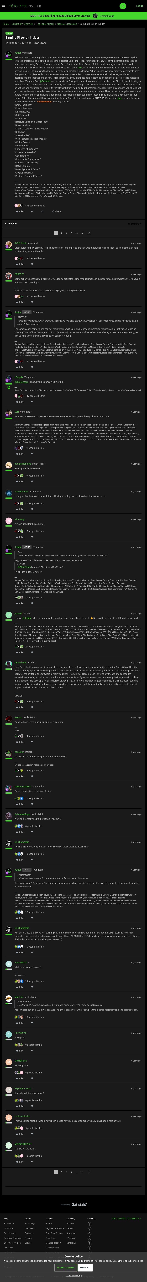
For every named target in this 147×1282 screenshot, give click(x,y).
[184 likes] (30, 361)
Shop (6, 1218)
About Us (71, 1223)
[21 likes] (29, 646)
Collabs (28, 1242)
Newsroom (71, 1233)
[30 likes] (29, 597)
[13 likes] (29, 770)
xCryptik (19, 377)
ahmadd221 (21, 962)
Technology (30, 1223)
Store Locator (10, 1233)
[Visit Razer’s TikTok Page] (89, 1248)
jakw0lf (18, 613)
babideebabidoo (23, 463)
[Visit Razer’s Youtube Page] (89, 1243)
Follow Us (91, 1218)
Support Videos (52, 1247)
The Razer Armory (45, 23)
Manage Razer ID (53, 1242)
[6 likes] (28, 1072)
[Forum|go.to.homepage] (25, 6)
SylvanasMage (22, 814)
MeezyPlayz (21, 1060)
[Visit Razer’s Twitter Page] (89, 1238)
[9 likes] (28, 1044)
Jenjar (18, 52)
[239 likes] (30, 258)
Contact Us (71, 1242)
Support (49, 1218)
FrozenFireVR (21, 491)
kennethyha (20, 662)
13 (82, 232)
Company (71, 1218)
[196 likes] (30, 296)
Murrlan (19, 997)
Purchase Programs (12, 1238)
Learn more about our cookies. (128, 1260)
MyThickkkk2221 (23, 1143)
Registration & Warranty (56, 1228)
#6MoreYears (21, 381)
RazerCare (50, 1238)
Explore (28, 1218)
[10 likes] (29, 798)
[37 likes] (29, 475)
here (80, 67)
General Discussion (67, 23)
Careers (70, 1228)
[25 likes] (29, 531)
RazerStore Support (54, 1233)
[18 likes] (29, 701)
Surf (17, 411)
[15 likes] (29, 946)
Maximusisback (23, 786)
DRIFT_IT (19, 274)
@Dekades (45, 81)
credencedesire (22, 1116)
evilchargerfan (22, 841)
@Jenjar (26, 618)
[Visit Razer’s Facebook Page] (89, 1224)
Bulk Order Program (12, 1242)
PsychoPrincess (23, 1088)
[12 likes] (29, 912)
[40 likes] (29, 503)
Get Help (49, 1223)
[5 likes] (28, 1128)
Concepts (29, 1233)
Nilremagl (20, 519)
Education (8, 1247)
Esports (28, 1238)
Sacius (18, 717)
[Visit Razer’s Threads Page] (89, 1233)
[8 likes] (28, 826)
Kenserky (19, 751)
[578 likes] (30, 205)
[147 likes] (30, 396)
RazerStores (9, 1223)
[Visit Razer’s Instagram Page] (89, 1229)
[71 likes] (29, 448)
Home (6, 23)
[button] (3, 6)
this (119, 98)
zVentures (71, 1238)
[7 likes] (28, 1156)
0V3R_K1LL (20, 243)
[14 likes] (29, 736)
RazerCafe (8, 1228)
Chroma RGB (30, 1228)
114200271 (20, 1032)
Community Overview (22, 23)
